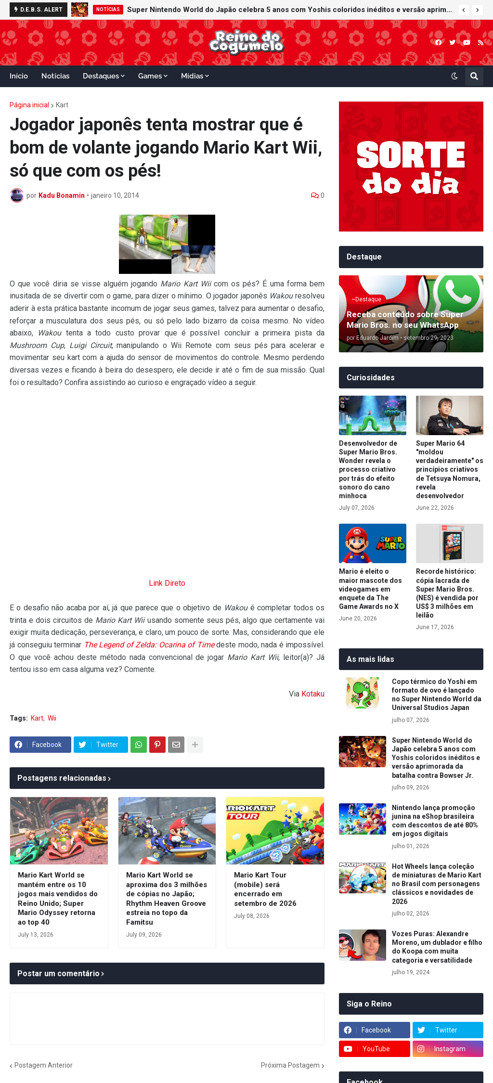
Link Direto (167, 583)
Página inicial (29, 105)
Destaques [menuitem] (101, 76)
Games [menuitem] (150, 76)
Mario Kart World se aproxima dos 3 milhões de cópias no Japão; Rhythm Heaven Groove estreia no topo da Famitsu (166, 899)
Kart (62, 105)
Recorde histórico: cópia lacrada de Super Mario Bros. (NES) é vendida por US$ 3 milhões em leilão (447, 593)
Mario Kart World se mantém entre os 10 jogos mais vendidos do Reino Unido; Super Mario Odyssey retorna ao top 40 (58, 899)
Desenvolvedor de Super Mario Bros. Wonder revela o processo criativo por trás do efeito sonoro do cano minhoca (368, 469)
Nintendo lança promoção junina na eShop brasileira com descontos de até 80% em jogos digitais (435, 821)
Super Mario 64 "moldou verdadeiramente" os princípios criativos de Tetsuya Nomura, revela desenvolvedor (449, 469)
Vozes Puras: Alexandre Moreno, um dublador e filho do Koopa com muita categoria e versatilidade (437, 947)
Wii (52, 718)
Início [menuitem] (19, 76)
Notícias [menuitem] (55, 76)
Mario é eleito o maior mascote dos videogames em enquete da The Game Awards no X (370, 588)
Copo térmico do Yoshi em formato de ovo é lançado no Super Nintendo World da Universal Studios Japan (436, 695)
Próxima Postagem (290, 1065)
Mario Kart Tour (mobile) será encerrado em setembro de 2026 (265, 889)
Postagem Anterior (43, 1065)
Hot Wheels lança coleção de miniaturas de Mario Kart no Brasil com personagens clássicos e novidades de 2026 (436, 884)
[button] (463, 10)
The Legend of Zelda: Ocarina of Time (149, 644)
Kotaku (312, 693)
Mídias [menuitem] (192, 76)
